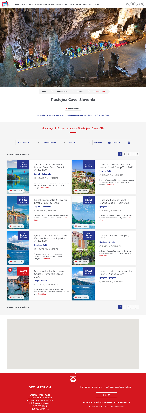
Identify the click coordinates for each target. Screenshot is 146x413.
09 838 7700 (41, 406)
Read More (45, 187)
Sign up (106, 395)
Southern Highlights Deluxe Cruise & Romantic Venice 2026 (49, 274)
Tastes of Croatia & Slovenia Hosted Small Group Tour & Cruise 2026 (49, 167)
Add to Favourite (73, 108)
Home (44, 91)
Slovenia (80, 91)
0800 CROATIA (41, 409)
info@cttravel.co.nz (40, 403)
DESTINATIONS (61, 91)
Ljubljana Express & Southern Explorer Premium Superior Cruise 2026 (50, 238)
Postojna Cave (99, 91)
